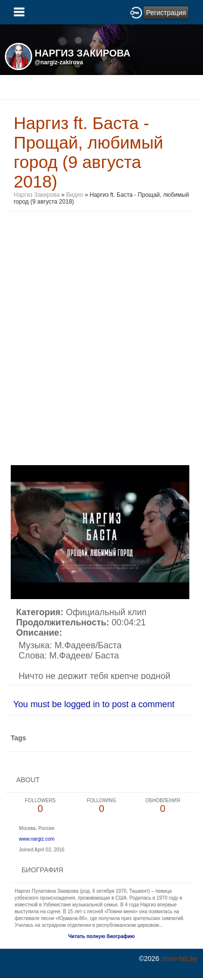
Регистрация (166, 13)
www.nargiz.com (37, 839)
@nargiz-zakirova (59, 62)
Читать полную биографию (101, 936)
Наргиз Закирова (37, 194)
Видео (74, 194)
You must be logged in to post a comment (94, 704)
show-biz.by (179, 958)
